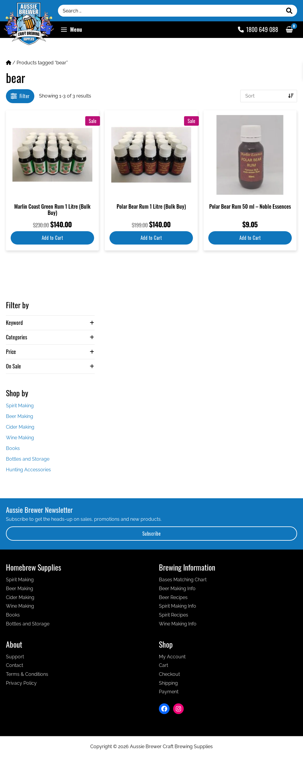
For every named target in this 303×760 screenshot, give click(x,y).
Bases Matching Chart (183, 579)
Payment (168, 691)
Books (13, 448)
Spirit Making (20, 405)
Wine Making (20, 437)
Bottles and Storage (27, 459)
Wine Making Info (177, 624)
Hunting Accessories (28, 469)
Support (15, 657)
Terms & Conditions (27, 674)
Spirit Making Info (177, 606)
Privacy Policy (21, 683)
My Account (172, 657)
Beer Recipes (173, 597)
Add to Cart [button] (52, 237)
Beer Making (19, 416)
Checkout (169, 674)
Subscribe (151, 533)
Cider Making (20, 427)
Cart (163, 665)
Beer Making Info (177, 588)
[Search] (289, 11)
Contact (14, 665)
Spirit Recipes (173, 615)
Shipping (168, 683)
